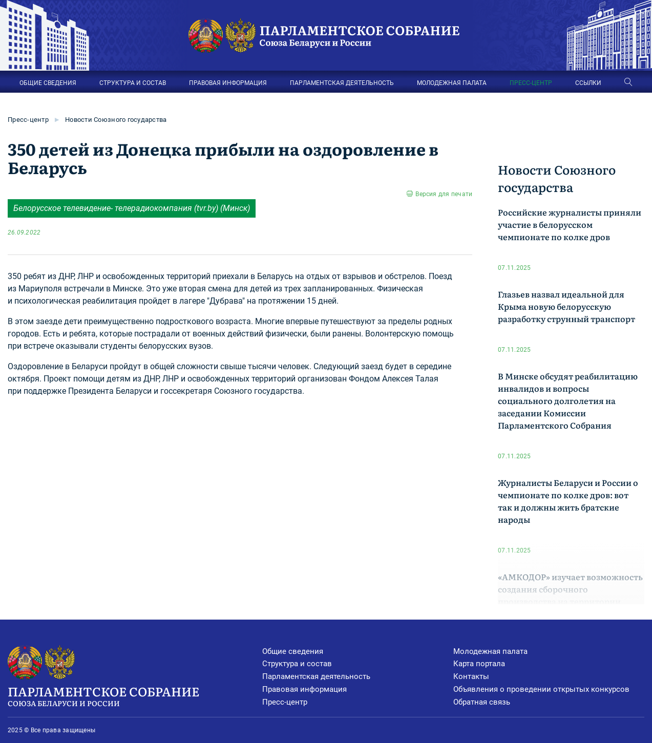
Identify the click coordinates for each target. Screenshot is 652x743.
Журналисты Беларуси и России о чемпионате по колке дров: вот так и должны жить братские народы (568, 500)
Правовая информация (304, 689)
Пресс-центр (28, 119)
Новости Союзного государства (115, 119)
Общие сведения (292, 651)
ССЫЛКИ (588, 83)
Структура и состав (297, 663)
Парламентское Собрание (135, 695)
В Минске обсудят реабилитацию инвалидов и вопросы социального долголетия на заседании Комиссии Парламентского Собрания (568, 400)
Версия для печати (443, 194)
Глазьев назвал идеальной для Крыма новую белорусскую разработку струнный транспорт (566, 306)
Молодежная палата (490, 651)
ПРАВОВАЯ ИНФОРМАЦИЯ (228, 83)
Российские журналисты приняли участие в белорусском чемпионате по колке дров (569, 224)
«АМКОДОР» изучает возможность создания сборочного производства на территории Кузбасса (570, 595)
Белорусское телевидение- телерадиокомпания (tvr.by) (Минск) (131, 208)
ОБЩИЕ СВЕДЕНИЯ (47, 83)
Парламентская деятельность (316, 676)
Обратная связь (481, 702)
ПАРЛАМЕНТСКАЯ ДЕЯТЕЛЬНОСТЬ (342, 83)
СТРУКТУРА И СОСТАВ (132, 83)
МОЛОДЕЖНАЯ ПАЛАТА (452, 83)
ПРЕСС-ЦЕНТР (531, 83)
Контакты (471, 676)
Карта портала (479, 663)
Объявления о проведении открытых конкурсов (541, 689)
